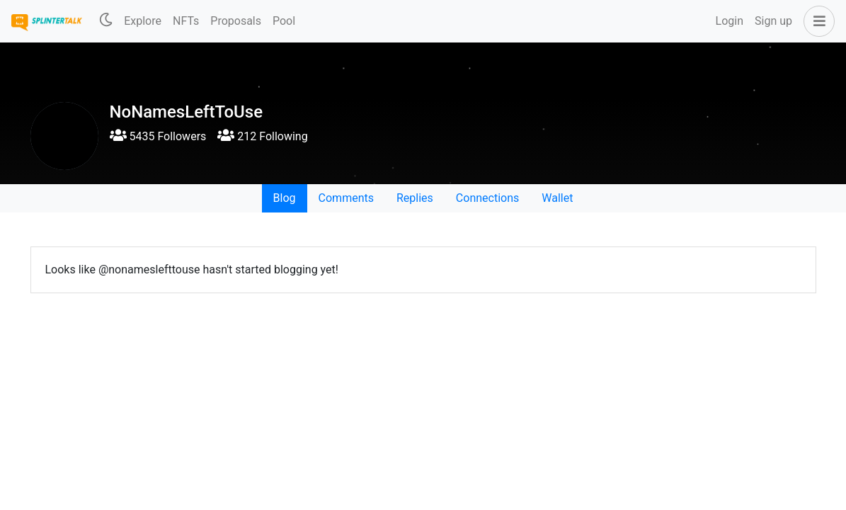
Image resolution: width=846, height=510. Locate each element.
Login (729, 21)
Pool (284, 21)
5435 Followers (158, 136)
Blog (284, 198)
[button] (816, 21)
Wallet (557, 198)
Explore (142, 21)
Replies (414, 198)
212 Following (262, 136)
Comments (346, 198)
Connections (487, 198)
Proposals (235, 21)
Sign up (773, 21)
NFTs (186, 21)
